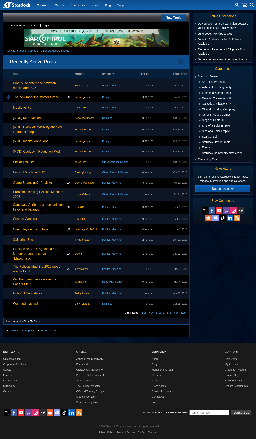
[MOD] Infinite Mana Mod (31, 141)
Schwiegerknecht (84, 97)
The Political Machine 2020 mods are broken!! (36, 269)
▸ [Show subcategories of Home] (14, 51)
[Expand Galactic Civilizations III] (200, 99)
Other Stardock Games (53, 50)
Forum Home (18, 25)
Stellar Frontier (23, 162)
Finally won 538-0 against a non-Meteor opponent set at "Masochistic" (36, 253)
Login (45, 25)
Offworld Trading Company (91, 391)
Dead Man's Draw (112, 281)
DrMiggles (80, 218)
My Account (231, 364)
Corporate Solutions (14, 364)
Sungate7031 (82, 85)
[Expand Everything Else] (195, 160)
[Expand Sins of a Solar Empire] (200, 126)
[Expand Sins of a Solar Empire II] (200, 131)
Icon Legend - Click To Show (23, 321)
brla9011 (80, 207)
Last (183, 312)
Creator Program (161, 391)
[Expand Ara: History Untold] (200, 82)
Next (176, 312)
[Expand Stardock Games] (195, 77)
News (95, 5)
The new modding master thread (36, 97)
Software (42, 5)
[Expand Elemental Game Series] (200, 93)
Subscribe (241, 412)
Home (9, 50)
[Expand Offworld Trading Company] (200, 110)
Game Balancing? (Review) (32, 182)
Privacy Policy (106, 432)
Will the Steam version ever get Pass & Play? (35, 282)
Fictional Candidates (27, 293)
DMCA (141, 432)
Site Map (152, 432)
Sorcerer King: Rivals (88, 402)
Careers (156, 375)
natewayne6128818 (86, 229)
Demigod (107, 97)
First (143, 312)
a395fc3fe (80, 281)
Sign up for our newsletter (165, 412)
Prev (151, 312)
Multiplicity (9, 385)
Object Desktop (12, 358)
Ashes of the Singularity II (90, 358)
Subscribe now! (223, 188)
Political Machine (111, 85)
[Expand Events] (200, 148)
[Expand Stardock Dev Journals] (200, 142)
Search (34, 25)
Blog (108, 5)
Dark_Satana (82, 303)
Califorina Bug (23, 239)
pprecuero (80, 161)
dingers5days (82, 194)
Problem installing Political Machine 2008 (38, 194)
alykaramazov (82, 239)
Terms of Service (126, 432)
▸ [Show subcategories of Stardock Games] (38, 51)
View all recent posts (22, 330)
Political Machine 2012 (29, 172)
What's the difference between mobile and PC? (34, 85)
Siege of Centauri (86, 396)
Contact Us (158, 396)
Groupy (7, 391)
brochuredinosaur (85, 182)
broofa (78, 253)
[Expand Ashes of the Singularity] (200, 88)
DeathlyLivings (83, 172)
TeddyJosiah (82, 293)
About (155, 358)
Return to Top (49, 330)
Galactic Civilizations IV (89, 369)
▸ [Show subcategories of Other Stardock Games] (68, 51)
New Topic (174, 17)
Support (122, 5)
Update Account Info (236, 385)
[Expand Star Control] (200, 137)
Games (59, 5)
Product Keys (232, 375)
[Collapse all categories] (249, 76)
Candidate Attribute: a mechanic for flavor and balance (38, 207)
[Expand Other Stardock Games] (200, 115)
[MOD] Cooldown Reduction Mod (36, 151)
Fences (7, 375)
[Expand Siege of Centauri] (200, 121)
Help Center (231, 358)
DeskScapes (10, 380)
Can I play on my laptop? (30, 229)
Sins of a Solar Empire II (90, 375)
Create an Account (235, 369)
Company (159, 351)
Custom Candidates (27, 219)
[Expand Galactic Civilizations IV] (200, 104)
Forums (156, 402)
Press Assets (159, 385)
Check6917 (81, 107)
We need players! (25, 303)
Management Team (163, 369)
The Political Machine (88, 385)
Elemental (82, 364)
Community (77, 5)
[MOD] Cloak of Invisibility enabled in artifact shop (37, 129)
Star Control (83, 380)
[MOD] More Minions (27, 118)
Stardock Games (26, 50)
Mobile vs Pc (22, 107)
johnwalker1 (81, 268)
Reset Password (234, 380)
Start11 (7, 369)
